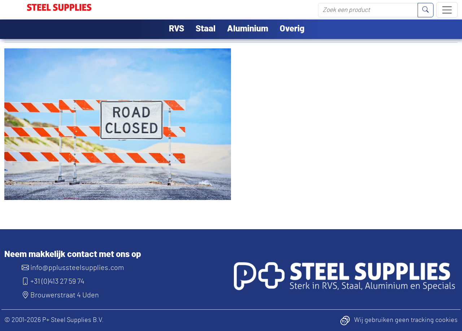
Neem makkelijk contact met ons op (72, 254)
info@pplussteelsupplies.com (73, 267)
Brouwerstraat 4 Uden (60, 295)
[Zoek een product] (368, 10)
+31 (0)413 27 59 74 (53, 281)
